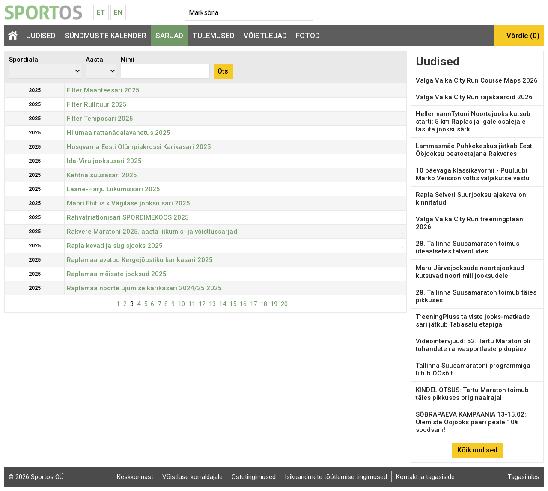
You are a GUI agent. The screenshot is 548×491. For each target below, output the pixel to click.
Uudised (41, 35)
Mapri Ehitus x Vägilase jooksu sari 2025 (128, 203)
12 (202, 304)
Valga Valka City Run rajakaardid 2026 (474, 97)
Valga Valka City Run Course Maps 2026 (477, 80)
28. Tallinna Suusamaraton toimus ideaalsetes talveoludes (467, 247)
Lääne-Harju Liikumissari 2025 (113, 189)
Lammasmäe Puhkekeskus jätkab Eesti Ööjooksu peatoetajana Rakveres (475, 150)
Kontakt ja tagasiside (425, 477)
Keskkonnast (135, 477)
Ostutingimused (254, 477)
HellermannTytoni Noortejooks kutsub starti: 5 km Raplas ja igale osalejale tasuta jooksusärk (473, 121)
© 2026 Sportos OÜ (36, 477)
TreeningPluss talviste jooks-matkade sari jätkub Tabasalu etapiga (473, 320)
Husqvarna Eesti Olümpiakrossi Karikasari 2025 (139, 147)
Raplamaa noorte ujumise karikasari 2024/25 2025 (144, 288)
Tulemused (213, 35)
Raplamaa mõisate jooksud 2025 (117, 274)
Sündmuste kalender (105, 35)
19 (274, 304)
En (118, 12)
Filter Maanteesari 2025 (103, 90)
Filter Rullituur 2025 (97, 104)
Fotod (308, 35)
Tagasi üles (523, 477)
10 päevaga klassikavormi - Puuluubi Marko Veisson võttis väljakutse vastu (473, 174)
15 (232, 304)
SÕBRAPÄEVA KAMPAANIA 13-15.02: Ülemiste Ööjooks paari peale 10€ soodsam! (471, 422)
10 (181, 304)
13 (212, 304)
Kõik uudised (477, 450)
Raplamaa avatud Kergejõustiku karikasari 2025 (140, 260)
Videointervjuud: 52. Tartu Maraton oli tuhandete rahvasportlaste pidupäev (473, 345)
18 (263, 304)
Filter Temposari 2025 (100, 118)
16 (243, 304)
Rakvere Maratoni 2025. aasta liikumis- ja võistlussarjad (152, 231)
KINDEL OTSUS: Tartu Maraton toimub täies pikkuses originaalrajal (472, 394)
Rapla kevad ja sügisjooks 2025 (115, 246)
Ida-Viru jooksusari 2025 (104, 161)
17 (253, 304)
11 (191, 304)
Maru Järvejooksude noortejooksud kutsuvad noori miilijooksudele (470, 272)
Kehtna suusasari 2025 (102, 175)
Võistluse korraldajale (192, 477)
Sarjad (169, 35)
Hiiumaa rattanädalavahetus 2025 (118, 133)
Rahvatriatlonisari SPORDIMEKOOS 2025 (128, 217)
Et (101, 12)
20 (284, 304)
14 (222, 304)
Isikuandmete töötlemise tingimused (336, 477)
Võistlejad (265, 35)
